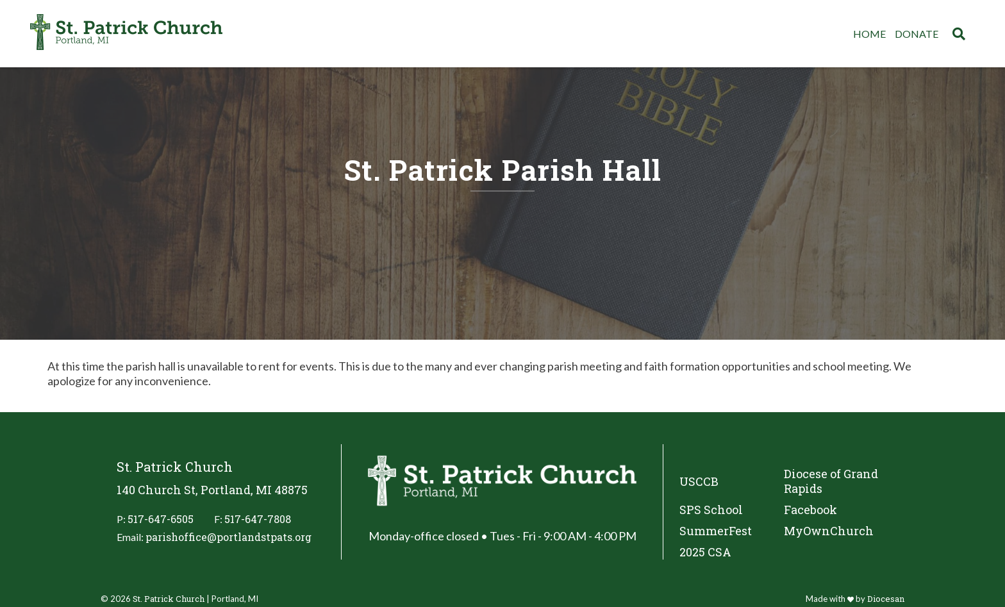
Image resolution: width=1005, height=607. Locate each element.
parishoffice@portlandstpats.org (228, 537)
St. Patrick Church (168, 598)
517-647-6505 (161, 519)
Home (869, 34)
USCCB (698, 481)
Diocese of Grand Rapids (831, 481)
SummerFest (715, 531)
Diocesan (885, 598)
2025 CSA (705, 552)
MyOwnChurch (829, 531)
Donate (916, 34)
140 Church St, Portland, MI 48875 (212, 490)
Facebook (810, 510)
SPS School (711, 510)
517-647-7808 (257, 519)
